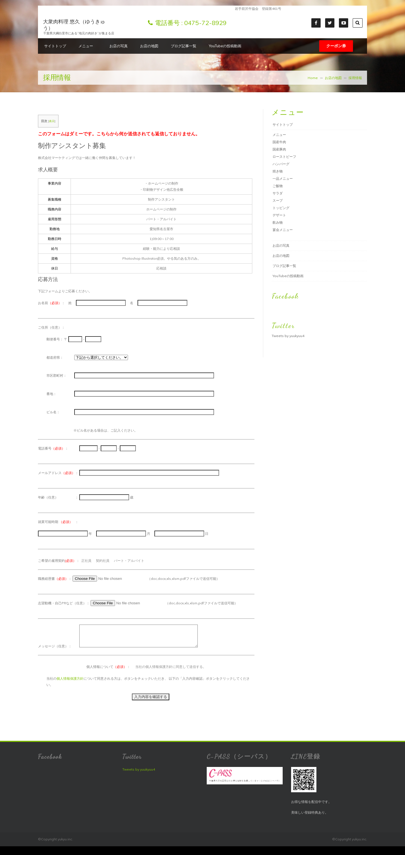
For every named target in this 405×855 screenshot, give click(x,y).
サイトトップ (55, 46)
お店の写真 (118, 46)
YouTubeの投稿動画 (225, 46)
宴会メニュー (283, 230)
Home (313, 78)
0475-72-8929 (205, 23)
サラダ (278, 193)
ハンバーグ (281, 164)
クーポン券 (336, 45)
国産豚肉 (279, 149)
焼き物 (278, 171)
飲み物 (278, 222)
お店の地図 (149, 46)
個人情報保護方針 (70, 683)
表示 (52, 121)
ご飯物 (278, 186)
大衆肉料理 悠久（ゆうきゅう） (74, 24)
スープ (278, 200)
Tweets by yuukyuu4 (288, 336)
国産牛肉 (279, 142)
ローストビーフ (284, 156)
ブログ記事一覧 (183, 46)
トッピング (281, 208)
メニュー (87, 46)
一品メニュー (283, 178)
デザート (279, 215)
